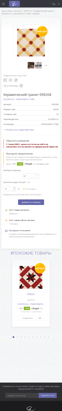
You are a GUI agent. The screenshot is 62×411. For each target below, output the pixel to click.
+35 (45, 65)
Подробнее (28, 318)
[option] (31, 293)
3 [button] (21, 337)
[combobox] (31, 176)
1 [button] (14, 337)
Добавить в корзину (31, 202)
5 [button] (29, 337)
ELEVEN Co (9, 99)
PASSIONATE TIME (25, 99)
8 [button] (40, 337)
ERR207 (31, 294)
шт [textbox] (25, 176)
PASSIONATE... (37, 304)
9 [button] (44, 337)
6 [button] (33, 337)
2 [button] (17, 337)
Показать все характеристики (19, 129)
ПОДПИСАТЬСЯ (48, 395)
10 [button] (48, 337)
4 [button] (25, 337)
